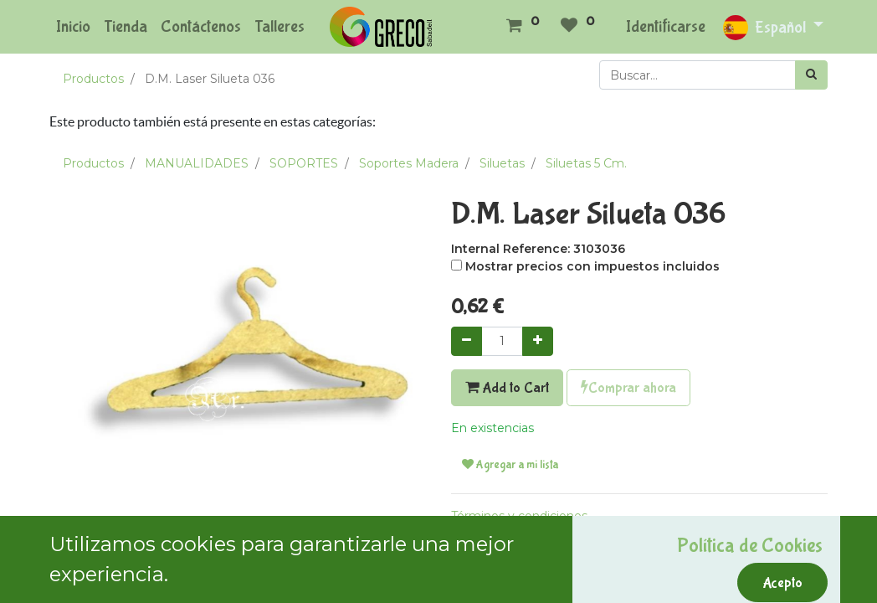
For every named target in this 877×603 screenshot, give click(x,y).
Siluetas (502, 163)
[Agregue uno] (537, 341)
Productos (93, 78)
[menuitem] (73, 27)
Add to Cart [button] (507, 387)
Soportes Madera (409, 163)
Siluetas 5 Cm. (586, 163)
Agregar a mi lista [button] (510, 465)
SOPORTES (303, 163)
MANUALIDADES (197, 163)
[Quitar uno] (466, 341)
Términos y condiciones (519, 515)
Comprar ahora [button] (628, 387)
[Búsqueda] (811, 75)
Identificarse (665, 26)
